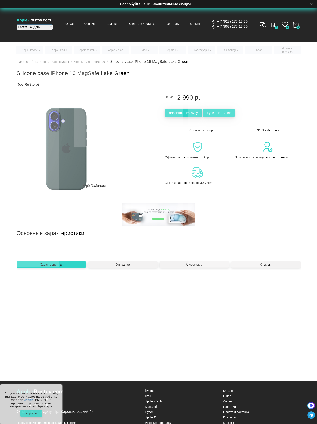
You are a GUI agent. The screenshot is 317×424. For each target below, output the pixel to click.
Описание (123, 313)
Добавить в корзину (190, 115)
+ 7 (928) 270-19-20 (232, 21)
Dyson (149, 413)
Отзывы (197, 23)
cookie (29, 398)
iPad (148, 397)
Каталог (44, 63)
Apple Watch (153, 403)
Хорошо (31, 412)
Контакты (176, 23)
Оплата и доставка (148, 23)
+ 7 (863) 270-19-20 (232, 26)
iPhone (149, 392)
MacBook (151, 408)
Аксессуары (67, 63)
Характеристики (51, 313)
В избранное (269, 131)
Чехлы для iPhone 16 (101, 63)
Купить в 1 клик (238, 115)
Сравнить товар (199, 131)
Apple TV (151, 419)
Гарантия (119, 23)
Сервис (99, 23)
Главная (25, 63)
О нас (82, 23)
